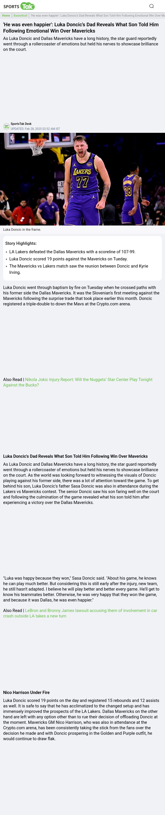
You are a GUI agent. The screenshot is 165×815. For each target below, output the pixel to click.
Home (6, 15)
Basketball (20, 15)
